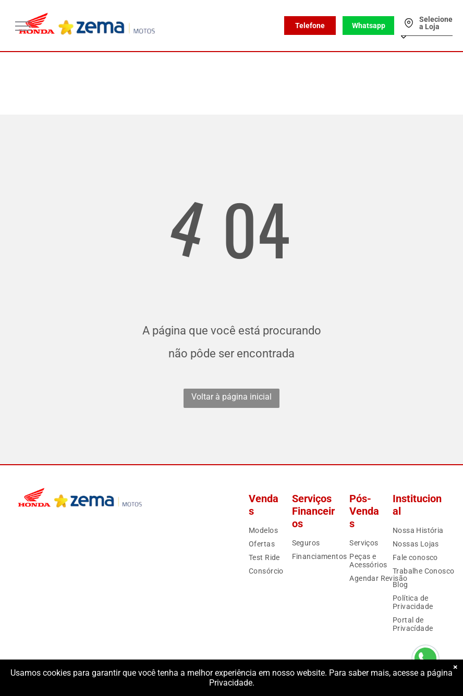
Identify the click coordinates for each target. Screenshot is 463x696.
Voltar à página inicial (231, 397)
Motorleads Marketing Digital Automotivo (396, 678)
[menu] (22, 26)
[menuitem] (281, 530)
